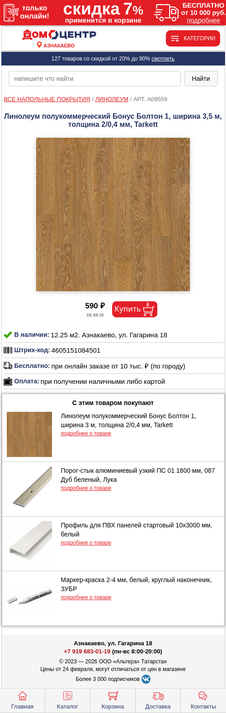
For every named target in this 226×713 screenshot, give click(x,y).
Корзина (113, 699)
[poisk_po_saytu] (95, 78)
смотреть (162, 59)
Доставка (158, 699)
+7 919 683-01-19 (87, 651)
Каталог (67, 699)
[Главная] (59, 35)
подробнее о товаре (86, 433)
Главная (22, 699)
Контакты (203, 699)
